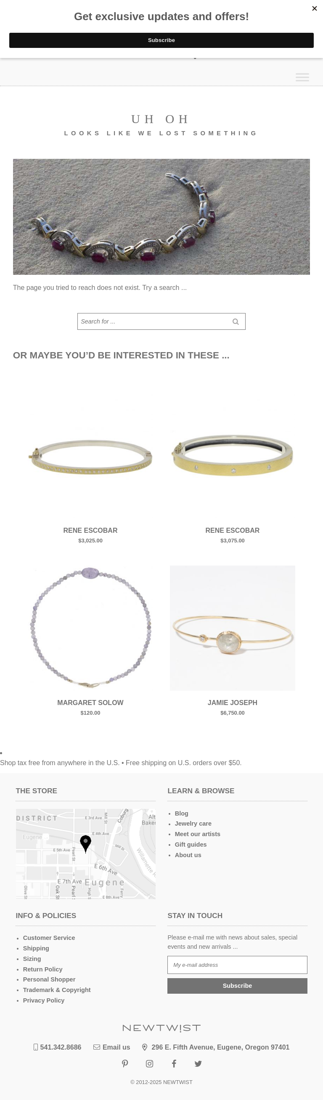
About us (188, 854)
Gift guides (191, 844)
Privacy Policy (43, 999)
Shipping (36, 948)
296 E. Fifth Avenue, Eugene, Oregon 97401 (215, 1046)
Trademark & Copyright (56, 989)
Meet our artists (197, 834)
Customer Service (48, 938)
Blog (181, 813)
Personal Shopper (49, 979)
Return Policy (42, 969)
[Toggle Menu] (302, 77)
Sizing (32, 958)
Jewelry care (193, 823)
